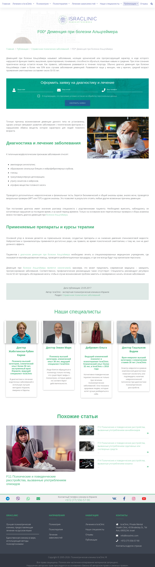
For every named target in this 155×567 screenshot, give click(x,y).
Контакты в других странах (129, 546)
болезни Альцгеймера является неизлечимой (47, 268)
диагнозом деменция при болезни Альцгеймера (45, 255)
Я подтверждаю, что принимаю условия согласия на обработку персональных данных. (79, 97)
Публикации (130, 4)
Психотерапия (62, 4)
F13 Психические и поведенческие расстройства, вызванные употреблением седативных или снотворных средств (121, 447)
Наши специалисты (111, 4)
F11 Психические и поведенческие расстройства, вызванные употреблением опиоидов (36, 481)
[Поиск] (151, 4)
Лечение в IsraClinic (23, 4)
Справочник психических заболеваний (50, 50)
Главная (6, 4)
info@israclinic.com (129, 536)
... (98, 434)
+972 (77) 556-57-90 (77, 501)
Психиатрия (44, 4)
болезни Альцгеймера (57, 215)
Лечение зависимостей (85, 4)
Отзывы (144, 4)
